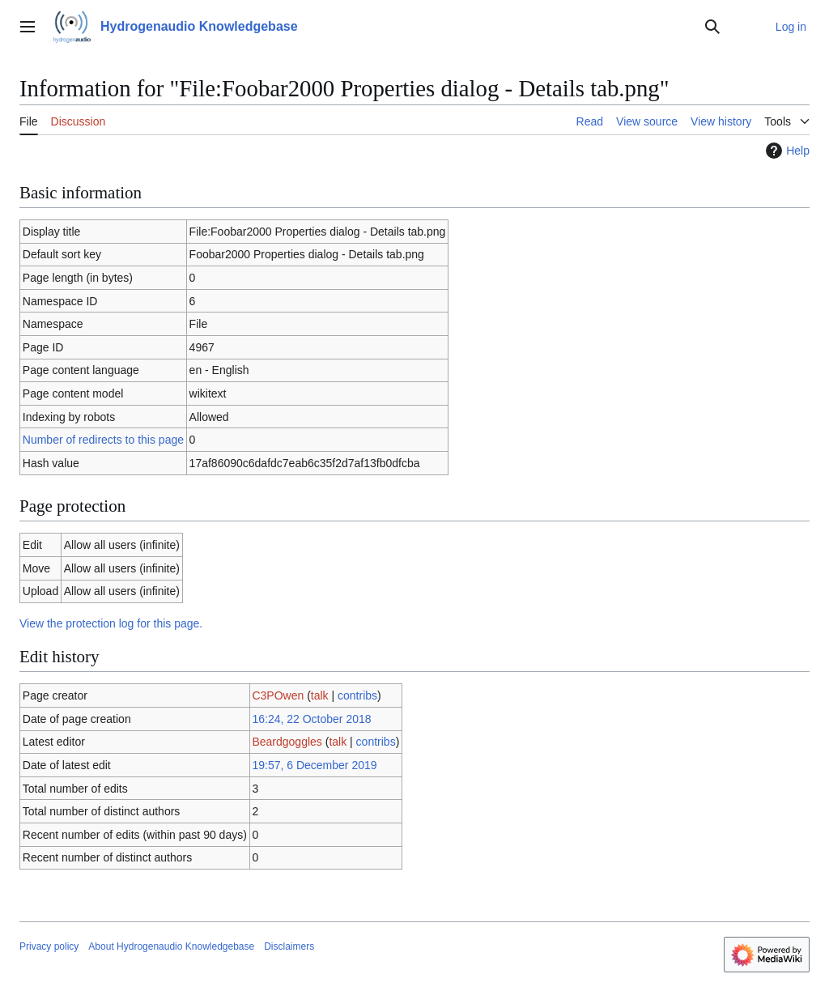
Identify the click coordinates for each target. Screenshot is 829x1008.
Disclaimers (289, 946)
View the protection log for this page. (110, 623)
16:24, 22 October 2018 (311, 718)
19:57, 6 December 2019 (314, 765)
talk (320, 695)
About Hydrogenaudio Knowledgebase (171, 946)
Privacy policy (49, 946)
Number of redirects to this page (103, 439)
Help (786, 150)
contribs (357, 695)
